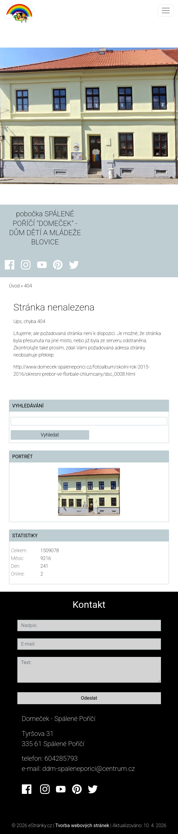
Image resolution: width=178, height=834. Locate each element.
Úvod (14, 286)
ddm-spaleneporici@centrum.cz (88, 768)
